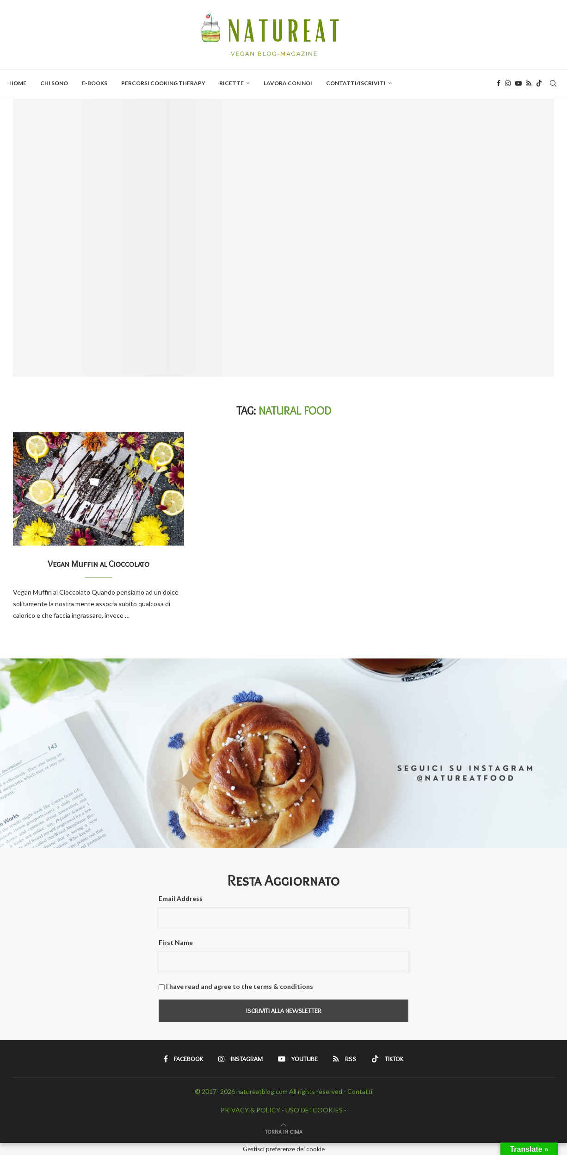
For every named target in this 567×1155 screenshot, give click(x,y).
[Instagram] (508, 83)
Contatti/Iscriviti (356, 83)
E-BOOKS (94, 83)
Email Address (181, 898)
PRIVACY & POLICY (250, 1110)
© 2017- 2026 (215, 1091)
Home (17, 83)
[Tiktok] (539, 83)
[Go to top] (283, 1131)
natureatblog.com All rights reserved (289, 1091)
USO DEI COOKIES (314, 1110)
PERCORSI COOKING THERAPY (163, 83)
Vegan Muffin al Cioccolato (98, 564)
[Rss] (528, 83)
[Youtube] (518, 83)
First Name (176, 942)
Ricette (231, 83)
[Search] (553, 83)
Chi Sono (54, 83)
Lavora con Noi (288, 83)
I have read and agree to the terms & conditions (239, 986)
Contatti (359, 1091)
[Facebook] (498, 83)
